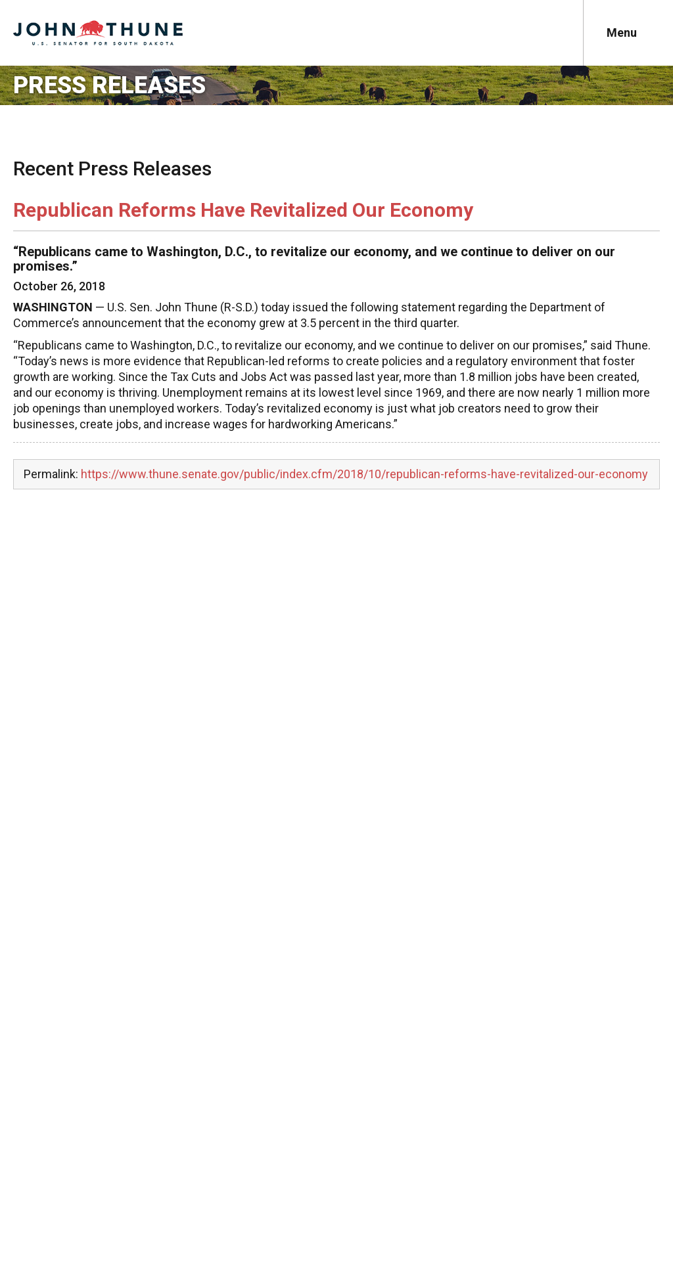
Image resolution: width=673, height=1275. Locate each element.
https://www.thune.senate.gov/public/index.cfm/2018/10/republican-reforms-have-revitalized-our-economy (364, 474)
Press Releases (109, 85)
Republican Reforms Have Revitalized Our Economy (243, 209)
